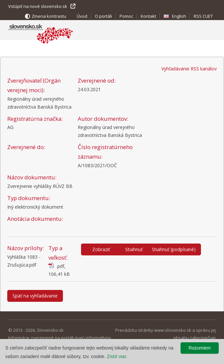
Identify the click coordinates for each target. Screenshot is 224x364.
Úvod (82, 16)
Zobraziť (101, 249)
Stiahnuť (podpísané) (174, 249)
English (179, 16)
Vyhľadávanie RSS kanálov (189, 68)
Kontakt (148, 16)
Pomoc (126, 16)
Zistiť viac (117, 356)
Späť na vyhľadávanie (35, 296)
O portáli (103, 16)
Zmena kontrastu (49, 16)
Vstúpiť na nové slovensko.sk (37, 6)
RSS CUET (203, 16)
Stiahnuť (134, 249)
